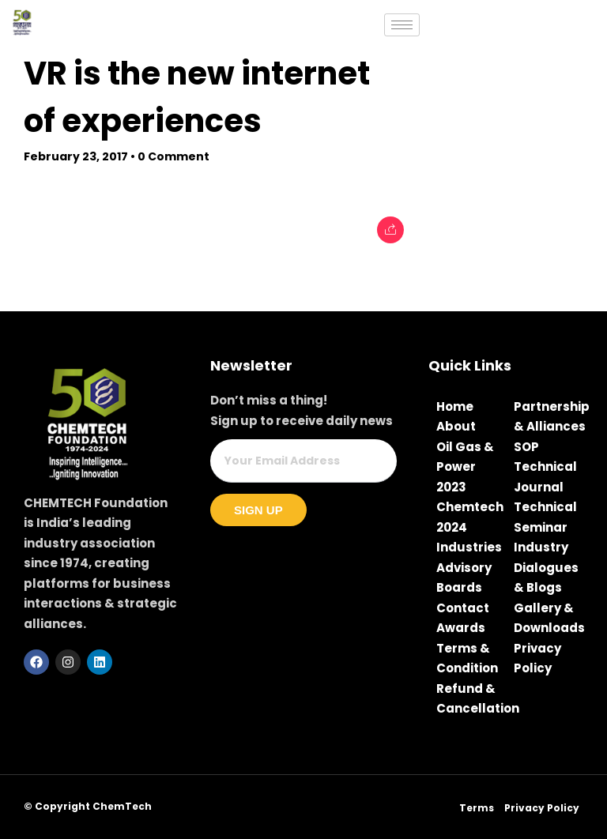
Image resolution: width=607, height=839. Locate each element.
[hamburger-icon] (402, 24)
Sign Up (258, 510)
